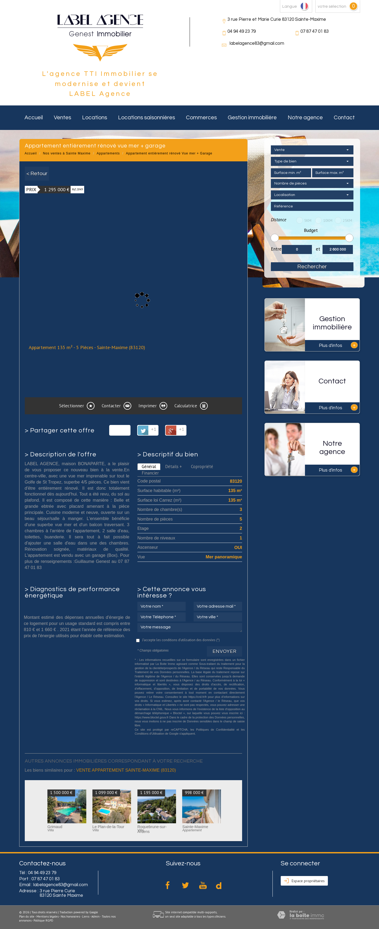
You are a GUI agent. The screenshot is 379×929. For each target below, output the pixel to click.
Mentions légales (47, 916)
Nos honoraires (70, 916)
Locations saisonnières (146, 117)
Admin (95, 916)
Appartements (108, 153)
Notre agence (305, 117)
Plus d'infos (338, 345)
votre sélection (332, 6)
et (318, 249)
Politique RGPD (43, 920)
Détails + (173, 466)
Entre (276, 249)
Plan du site (26, 916)
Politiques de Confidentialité (215, 729)
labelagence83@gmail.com (257, 43)
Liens (85, 916)
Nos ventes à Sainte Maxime (67, 153)
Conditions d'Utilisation (149, 733)
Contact (344, 117)
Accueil (34, 117)
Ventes (62, 117)
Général (149, 466)
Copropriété (202, 466)
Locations (94, 117)
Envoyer (225, 651)
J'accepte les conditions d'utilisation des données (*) (181, 640)
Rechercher (312, 266)
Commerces (201, 117)
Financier (150, 473)
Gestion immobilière (252, 117)
